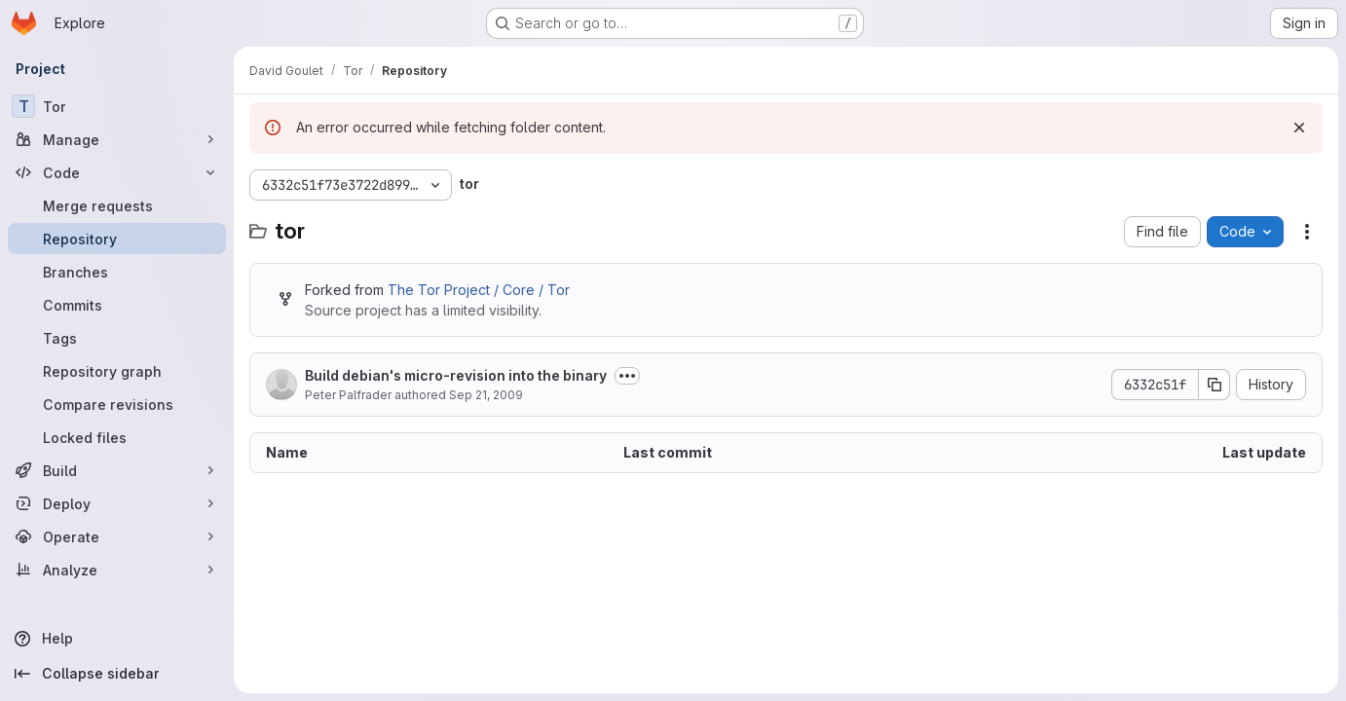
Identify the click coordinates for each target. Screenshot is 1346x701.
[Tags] (117, 337)
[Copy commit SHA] (1214, 384)
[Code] (117, 172)
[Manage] (117, 139)
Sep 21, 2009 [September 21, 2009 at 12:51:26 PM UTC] (486, 394)
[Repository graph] (117, 371)
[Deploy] (117, 503)
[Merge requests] (117, 205)
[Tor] (117, 106)
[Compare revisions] (117, 404)
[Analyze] (117, 569)
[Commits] (117, 304)
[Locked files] (117, 437)
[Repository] (117, 238)
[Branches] (117, 271)
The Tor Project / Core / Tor (479, 289)
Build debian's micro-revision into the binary (456, 375)
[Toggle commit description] (627, 376)
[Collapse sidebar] (117, 673)
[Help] (117, 638)
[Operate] (117, 536)
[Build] (117, 470)
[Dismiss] (1299, 127)
